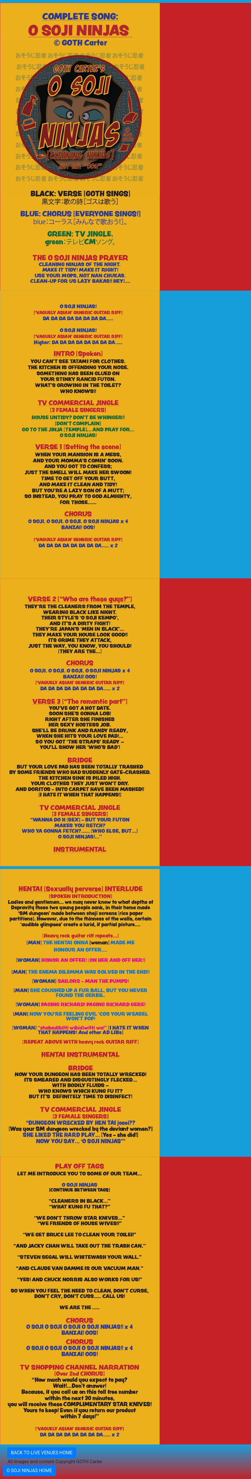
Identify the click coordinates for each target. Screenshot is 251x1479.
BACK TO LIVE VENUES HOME (41, 1452)
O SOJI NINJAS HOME (29, 1470)
